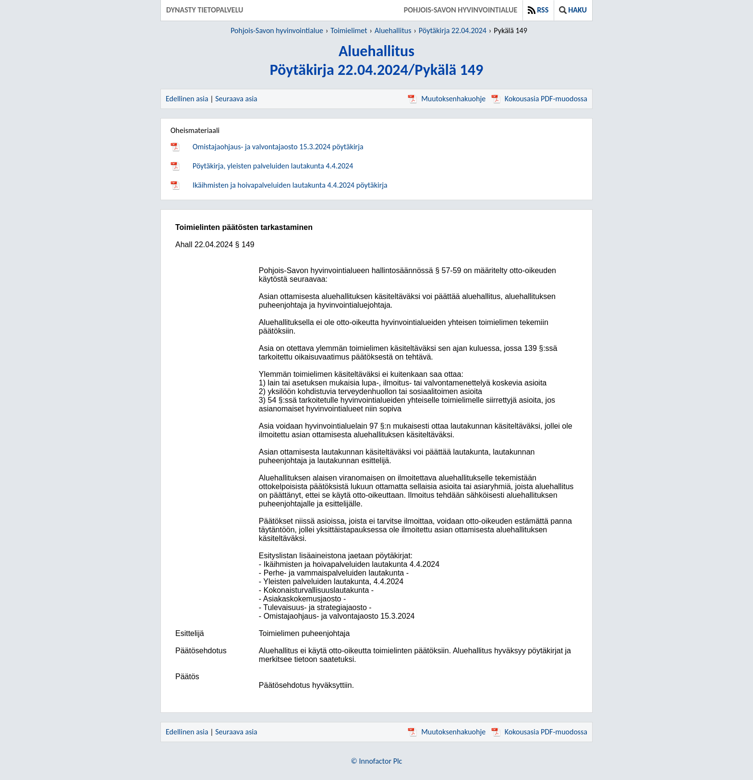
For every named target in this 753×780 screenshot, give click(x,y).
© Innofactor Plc (376, 761)
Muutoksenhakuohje (447, 98)
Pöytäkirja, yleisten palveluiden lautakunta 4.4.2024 (273, 165)
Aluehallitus (393, 30)
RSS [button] (538, 9)
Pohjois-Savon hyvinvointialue (461, 9)
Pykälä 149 (510, 30)
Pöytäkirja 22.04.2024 (452, 30)
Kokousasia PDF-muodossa (539, 98)
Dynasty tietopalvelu (204, 9)
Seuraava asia (236, 98)
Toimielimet (348, 30)
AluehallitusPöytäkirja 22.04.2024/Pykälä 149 (377, 60)
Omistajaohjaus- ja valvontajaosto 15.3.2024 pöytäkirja (278, 146)
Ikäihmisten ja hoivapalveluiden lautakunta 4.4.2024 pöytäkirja (290, 185)
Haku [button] (573, 9)
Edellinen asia (187, 98)
